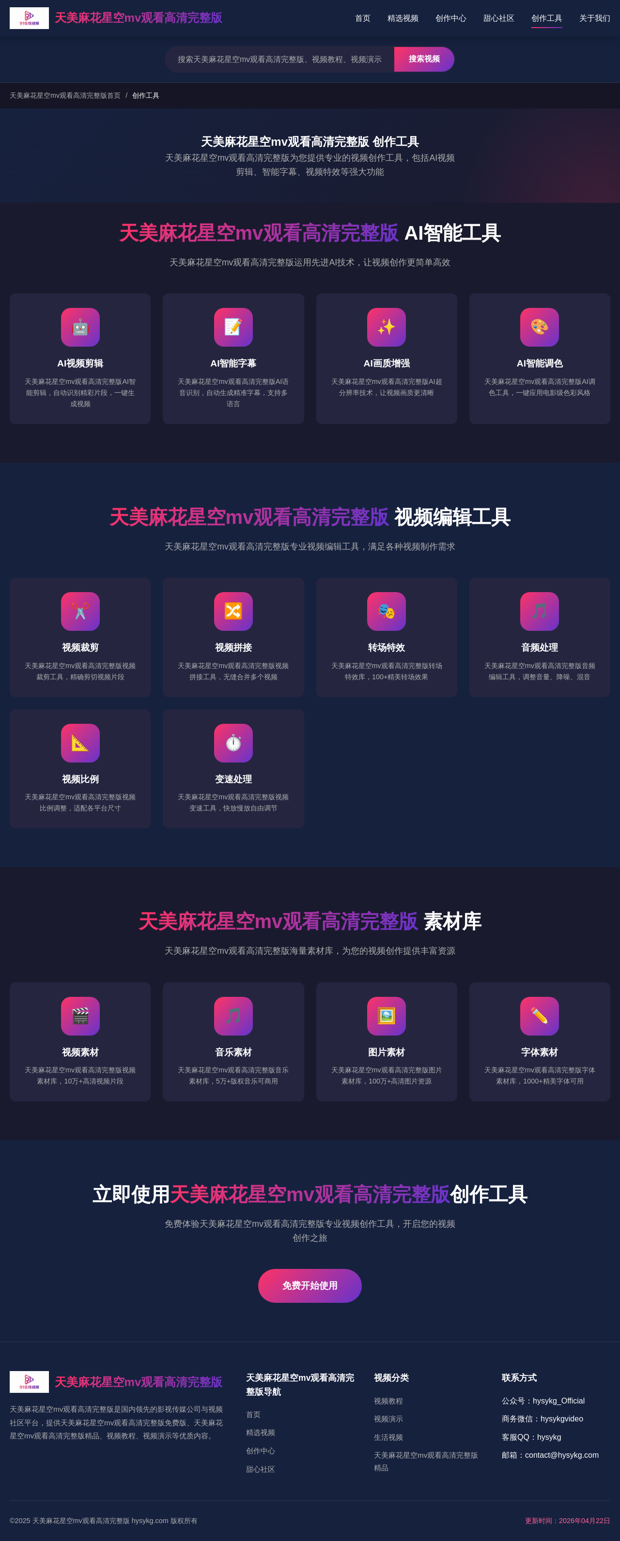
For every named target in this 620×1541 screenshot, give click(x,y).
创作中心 (450, 18)
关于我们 (594, 18)
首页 (363, 18)
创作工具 (546, 18)
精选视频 (403, 18)
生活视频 (388, 1437)
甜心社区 (498, 18)
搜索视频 (424, 59)
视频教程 (388, 1401)
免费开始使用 (310, 1286)
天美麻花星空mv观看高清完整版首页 (65, 95)
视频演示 (388, 1419)
